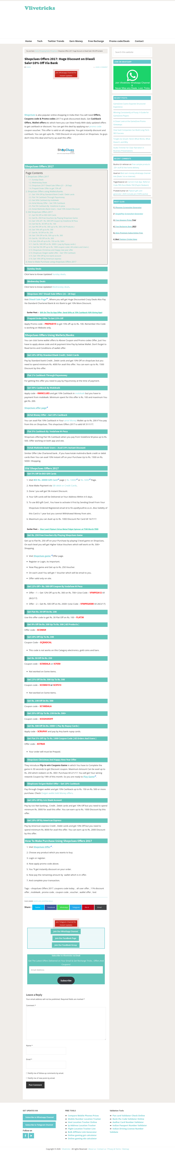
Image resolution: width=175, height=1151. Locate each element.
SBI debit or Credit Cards (65, 485)
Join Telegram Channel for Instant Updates (66, 923)
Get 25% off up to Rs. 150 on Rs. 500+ (49, 241)
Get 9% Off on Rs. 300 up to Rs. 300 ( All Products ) (53, 227)
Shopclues (29, 114)
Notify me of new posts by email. (41, 1078)
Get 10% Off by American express (47, 258)
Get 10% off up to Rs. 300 (42, 229)
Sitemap (125, 1149)
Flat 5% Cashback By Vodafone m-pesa (48, 206)
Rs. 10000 (71, 480)
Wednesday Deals (39, 182)
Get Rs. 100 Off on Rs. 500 (43, 238)
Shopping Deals (47, 901)
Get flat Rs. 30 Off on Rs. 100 (44, 224)
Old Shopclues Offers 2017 (40, 212)
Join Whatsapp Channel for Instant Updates (66, 74)
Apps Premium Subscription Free (129, 233)
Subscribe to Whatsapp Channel (39, 1117)
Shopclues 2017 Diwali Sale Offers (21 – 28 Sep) (52, 185)
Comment (31, 1005)
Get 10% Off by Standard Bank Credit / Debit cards (53, 194)
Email (29, 1059)
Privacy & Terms (114, 1149)
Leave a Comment (101, 67)
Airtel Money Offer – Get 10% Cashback (48, 203)
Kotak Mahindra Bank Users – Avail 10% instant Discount (56, 209)
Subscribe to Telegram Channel (39, 1125)
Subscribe (66, 980)
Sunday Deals (37, 179)
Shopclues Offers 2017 (38, 176)
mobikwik (80, 393)
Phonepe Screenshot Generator (128, 207)
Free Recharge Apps (123, 226)
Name (29, 1045)
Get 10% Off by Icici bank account (47, 256)
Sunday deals (58, 274)
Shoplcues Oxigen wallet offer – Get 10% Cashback (54, 253)
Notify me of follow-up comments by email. (46, 1073)
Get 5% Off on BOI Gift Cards (44, 215)
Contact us (101, 1149)
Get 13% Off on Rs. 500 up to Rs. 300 (47, 235)
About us (92, 1149)
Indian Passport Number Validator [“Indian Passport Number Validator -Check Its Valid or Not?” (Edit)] (129, 1125)
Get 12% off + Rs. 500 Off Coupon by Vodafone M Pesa (55, 221)
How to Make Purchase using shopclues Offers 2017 (52, 261)
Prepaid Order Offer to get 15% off (46, 188)
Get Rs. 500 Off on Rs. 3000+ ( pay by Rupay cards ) (54, 244)
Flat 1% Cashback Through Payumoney (48, 197)
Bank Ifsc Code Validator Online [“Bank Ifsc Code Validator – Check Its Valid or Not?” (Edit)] (128, 1119)
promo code (95, 126)
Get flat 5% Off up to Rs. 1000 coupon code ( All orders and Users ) (61, 247)
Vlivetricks (39, 7)
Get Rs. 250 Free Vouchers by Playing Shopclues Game (55, 218)
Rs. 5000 (85, 480)
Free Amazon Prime (123, 220)
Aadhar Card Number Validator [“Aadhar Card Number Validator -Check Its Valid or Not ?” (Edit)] (128, 1122)
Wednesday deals (61, 286)
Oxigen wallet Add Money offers (57, 793)
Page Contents (34, 173)
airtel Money (70, 420)
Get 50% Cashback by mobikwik (45, 200)
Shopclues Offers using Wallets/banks (45, 191)
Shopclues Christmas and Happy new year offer (53, 250)
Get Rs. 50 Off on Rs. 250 (42, 232)
